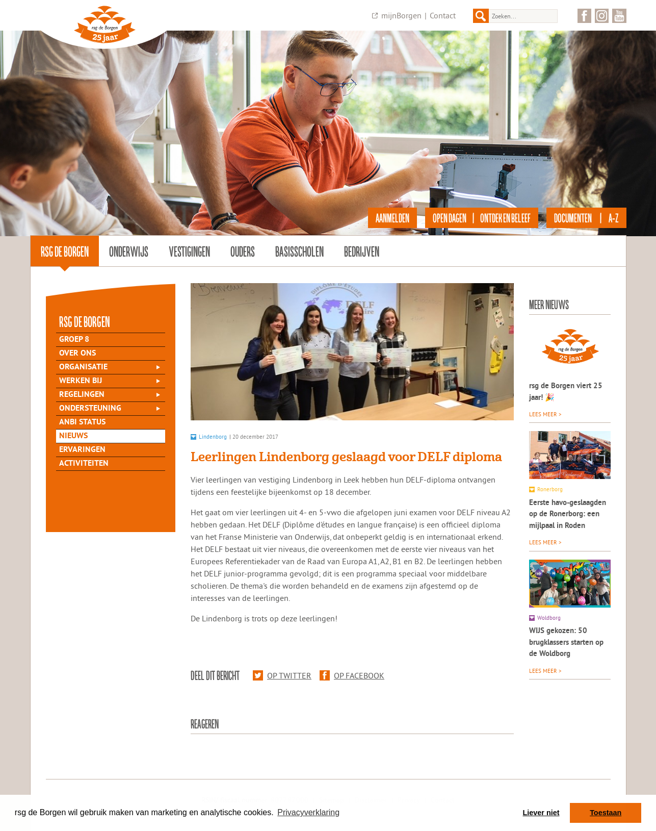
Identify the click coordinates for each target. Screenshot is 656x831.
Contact (443, 15)
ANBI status (82, 422)
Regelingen (81, 395)
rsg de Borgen (65, 251)
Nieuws (73, 436)
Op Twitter (282, 675)
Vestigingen (189, 251)
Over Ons (77, 353)
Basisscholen (299, 251)
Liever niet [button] (541, 813)
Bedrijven (361, 251)
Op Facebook (352, 675)
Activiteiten (84, 464)
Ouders (242, 251)
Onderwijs (128, 251)
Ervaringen (82, 450)
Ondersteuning (90, 409)
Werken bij (80, 381)
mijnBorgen (401, 15)
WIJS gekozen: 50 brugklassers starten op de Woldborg (566, 642)
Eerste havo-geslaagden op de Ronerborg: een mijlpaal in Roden (567, 514)
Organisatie (83, 367)
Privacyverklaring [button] (308, 812)
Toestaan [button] (605, 813)
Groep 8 (74, 340)
